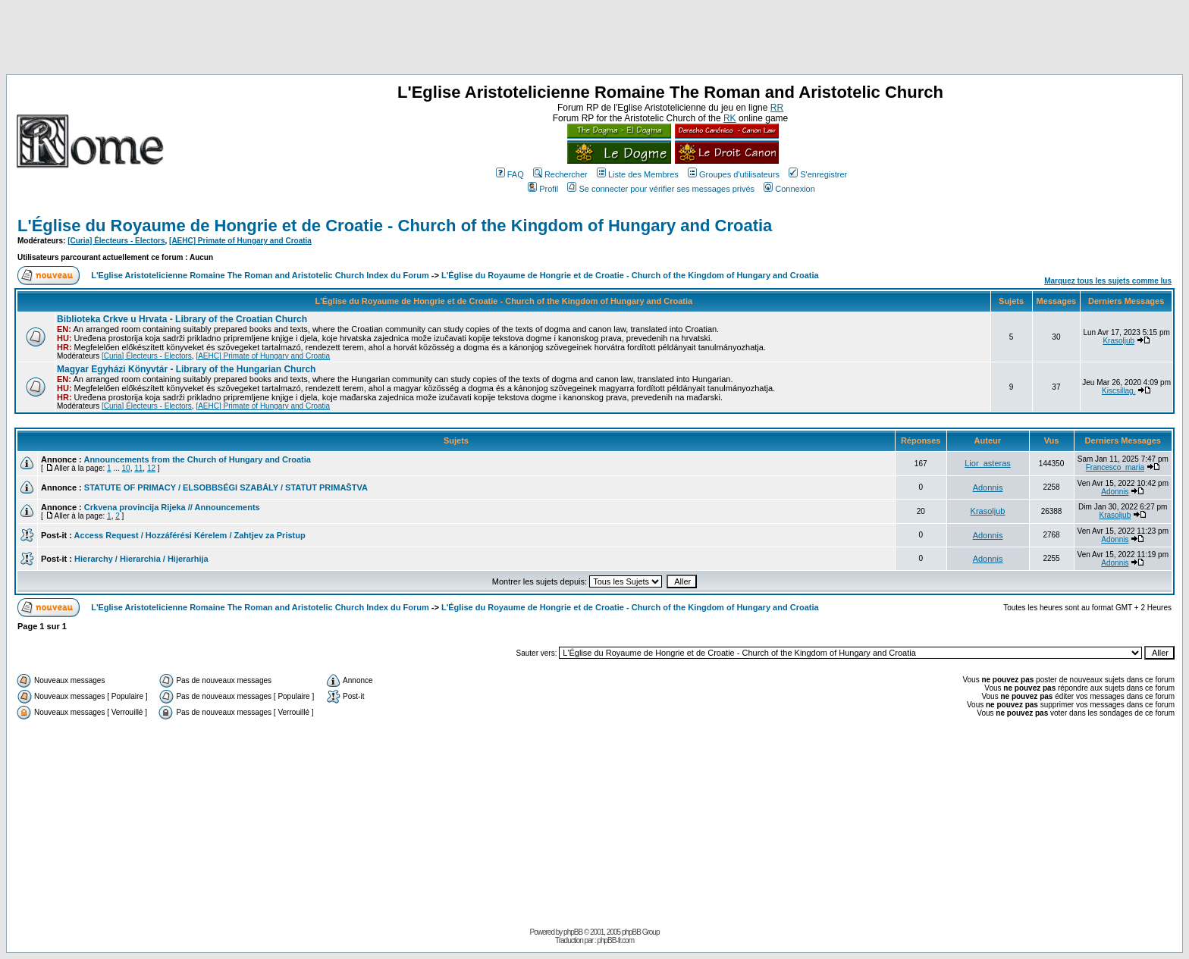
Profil (543, 188)
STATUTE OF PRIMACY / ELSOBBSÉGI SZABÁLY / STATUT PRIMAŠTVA (226, 487)
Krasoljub (1118, 341)
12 (151, 468)
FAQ (510, 174)
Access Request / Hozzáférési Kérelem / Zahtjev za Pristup (190, 535)
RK (729, 118)
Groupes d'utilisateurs (734, 174)
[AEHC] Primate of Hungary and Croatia (240, 241)
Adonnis (988, 487)
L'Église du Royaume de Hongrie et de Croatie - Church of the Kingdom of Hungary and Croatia (394, 225)
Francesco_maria (1115, 467)
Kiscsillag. (1118, 391)
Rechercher (560, 174)
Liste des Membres (638, 174)
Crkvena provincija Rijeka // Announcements (172, 507)
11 (138, 468)
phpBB (572, 932)
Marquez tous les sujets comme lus (1108, 281)
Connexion (789, 188)
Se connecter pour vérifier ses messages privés (660, 188)
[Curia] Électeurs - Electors (116, 241)
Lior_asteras (988, 463)
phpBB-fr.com (615, 940)
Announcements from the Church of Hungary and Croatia (196, 459)
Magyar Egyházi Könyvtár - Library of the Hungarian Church (186, 369)
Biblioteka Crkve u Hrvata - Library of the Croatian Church (182, 319)
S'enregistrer (818, 174)
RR (776, 107)
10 (126, 468)
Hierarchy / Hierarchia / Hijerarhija (141, 558)
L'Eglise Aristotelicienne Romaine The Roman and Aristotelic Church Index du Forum (260, 275)
